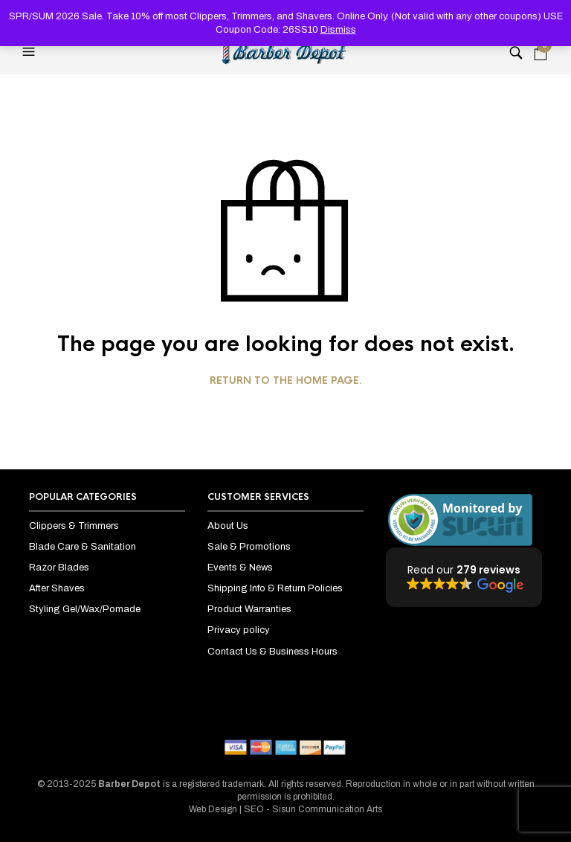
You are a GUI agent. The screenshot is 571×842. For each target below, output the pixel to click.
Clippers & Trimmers (74, 526)
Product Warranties (249, 609)
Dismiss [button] (338, 30)
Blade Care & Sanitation (82, 546)
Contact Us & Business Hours (272, 651)
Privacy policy (238, 630)
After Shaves (57, 588)
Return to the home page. (286, 381)
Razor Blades (59, 567)
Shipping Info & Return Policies (275, 588)
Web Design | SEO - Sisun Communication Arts (285, 809)
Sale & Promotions (249, 546)
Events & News (240, 567)
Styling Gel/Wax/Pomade (85, 609)
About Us (227, 526)
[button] (30, 52)
